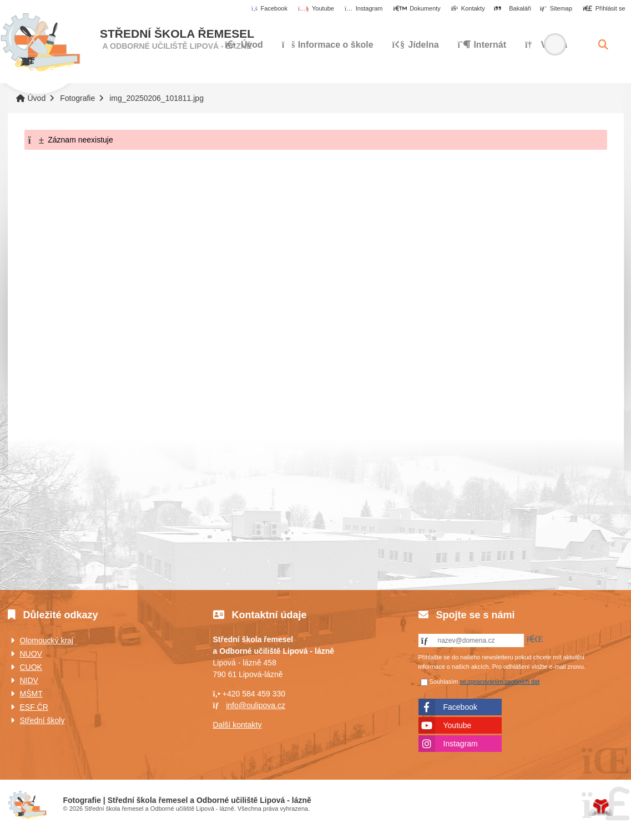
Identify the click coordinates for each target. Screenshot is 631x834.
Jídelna (415, 44)
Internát (482, 44)
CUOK (31, 667)
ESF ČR (34, 707)
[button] (604, 9)
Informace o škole (327, 44)
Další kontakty (237, 724)
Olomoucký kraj (46, 640)
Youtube (457, 725)
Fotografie (77, 98)
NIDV (29, 680)
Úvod (40, 43)
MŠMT (31, 693)
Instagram (460, 743)
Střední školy (42, 720)
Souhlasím (444, 681)
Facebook (460, 707)
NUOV (31, 653)
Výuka (546, 44)
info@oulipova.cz (255, 705)
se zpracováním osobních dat (500, 681)
